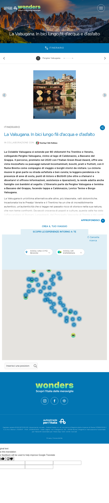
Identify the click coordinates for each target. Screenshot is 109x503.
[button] (102, 127)
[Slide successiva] (105, 58)
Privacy (49, 438)
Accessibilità (57, 438)
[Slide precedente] (4, 58)
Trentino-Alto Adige (54, 30)
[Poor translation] (10, 459)
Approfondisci (93, 221)
